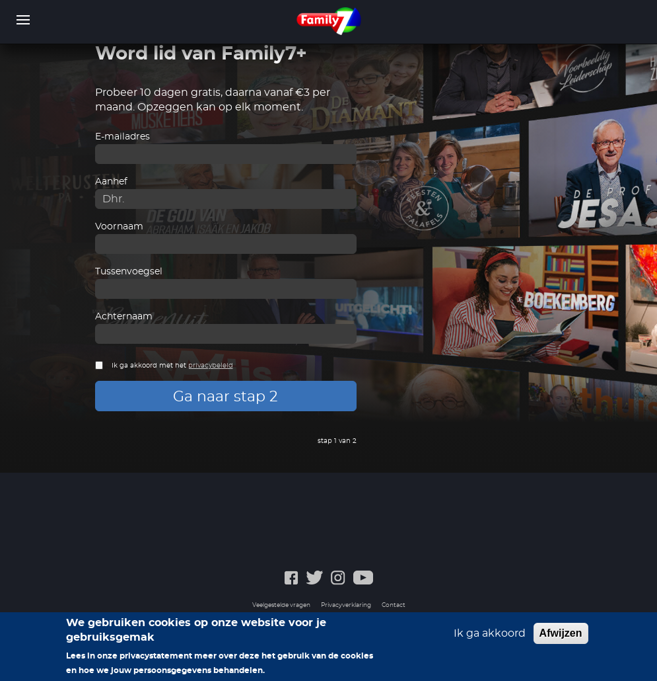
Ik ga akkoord (490, 638)
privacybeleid (210, 365)
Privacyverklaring (346, 605)
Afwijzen (560, 638)
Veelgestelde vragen (281, 605)
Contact (393, 605)
